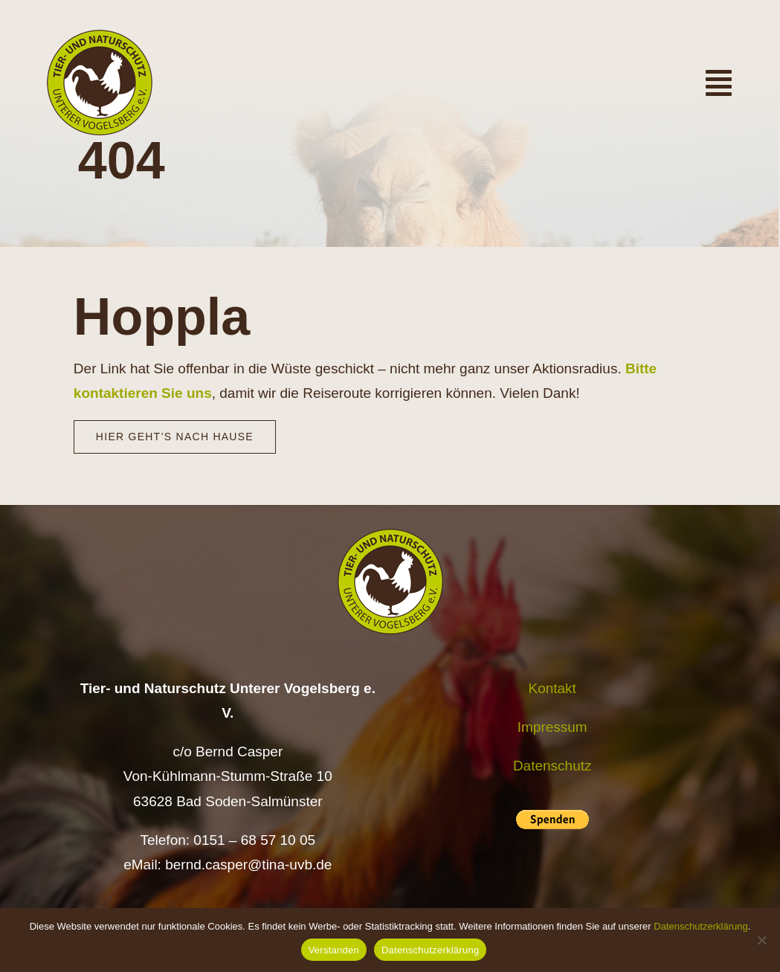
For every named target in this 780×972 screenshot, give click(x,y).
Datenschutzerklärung (700, 926)
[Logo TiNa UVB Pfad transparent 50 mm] (99, 37)
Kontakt (552, 688)
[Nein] (761, 940)
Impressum (552, 727)
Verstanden (334, 950)
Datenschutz (552, 765)
